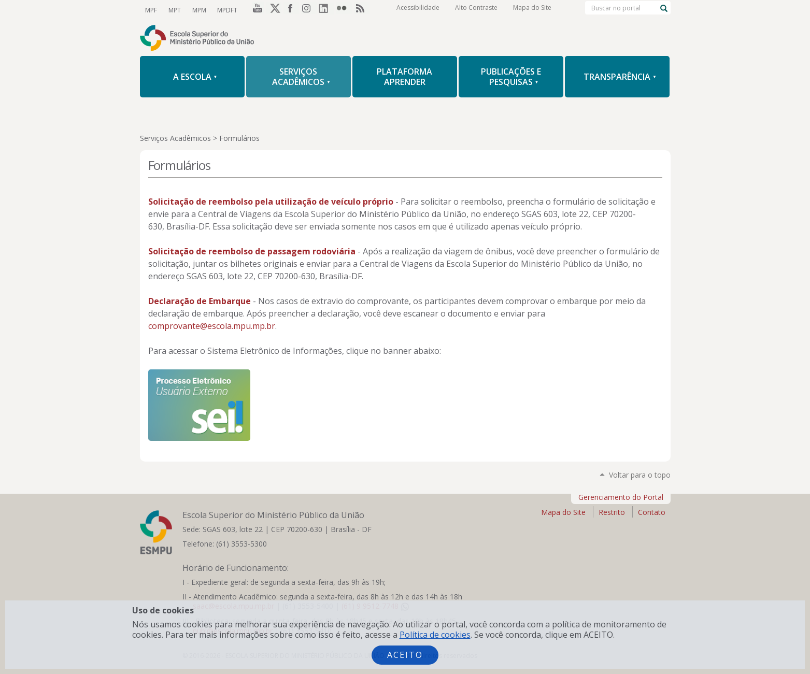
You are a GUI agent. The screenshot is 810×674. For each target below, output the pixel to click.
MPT (173, 9)
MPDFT (225, 9)
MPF (151, 9)
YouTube (256, 10)
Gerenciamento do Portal (620, 497)
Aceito (405, 655)
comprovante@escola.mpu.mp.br (211, 326)
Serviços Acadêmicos (175, 138)
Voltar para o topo (640, 475)
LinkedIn (326, 10)
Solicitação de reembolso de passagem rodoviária (253, 251)
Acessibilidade (417, 10)
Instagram (309, 10)
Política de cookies (435, 634)
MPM (197, 9)
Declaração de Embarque (199, 301)
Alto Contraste (476, 10)
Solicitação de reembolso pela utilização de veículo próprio (270, 201)
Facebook (291, 10)
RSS (362, 10)
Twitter (273, 10)
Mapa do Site (532, 10)
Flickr (344, 10)
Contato (651, 512)
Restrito (612, 512)
